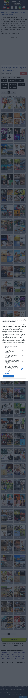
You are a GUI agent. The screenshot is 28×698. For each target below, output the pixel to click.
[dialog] (14, 349)
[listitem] (14, 347)
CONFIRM (8, 376)
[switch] (22, 350)
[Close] (25, 320)
